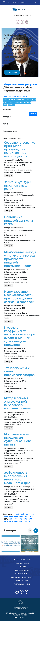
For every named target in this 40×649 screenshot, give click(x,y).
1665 (32, 514)
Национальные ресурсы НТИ (22, 15)
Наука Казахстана (22, 560)
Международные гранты (22, 577)
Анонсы (22, 567)
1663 (22, 514)
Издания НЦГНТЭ (22, 574)
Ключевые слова (10, 131)
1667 (11, 517)
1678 (6, 521)
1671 (31, 517)
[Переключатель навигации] (4, 2)
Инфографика (22, 581)
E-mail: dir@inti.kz (20, 617)
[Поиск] (19, 3)
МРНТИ (6, 124)
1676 (25, 519)
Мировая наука (22, 570)
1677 (30, 519)
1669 (21, 517)
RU (36, 2)
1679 (11, 521)
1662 (17, 514)
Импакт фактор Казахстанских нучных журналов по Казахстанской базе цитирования (19, 102)
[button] (24, 73)
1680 (16, 521)
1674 (15, 519)
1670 (26, 517)
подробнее (12, 72)
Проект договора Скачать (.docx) (15, 96)
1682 (25, 521)
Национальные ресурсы (20, 84)
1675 (20, 519)
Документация (22, 563)
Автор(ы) (7, 117)
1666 (6, 517)
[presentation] (30, 530)
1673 (10, 519)
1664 (27, 514)
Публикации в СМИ (22, 584)
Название (7, 110)
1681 (20, 521)
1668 (16, 517)
